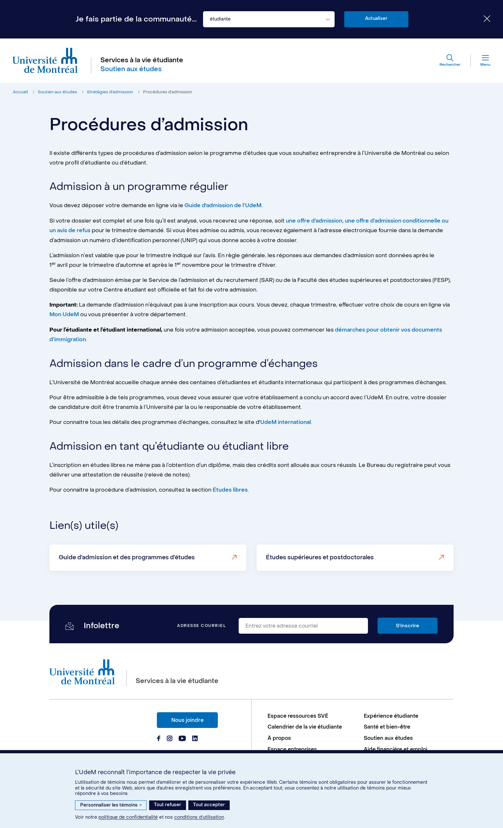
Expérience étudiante (391, 714)
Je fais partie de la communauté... (136, 19)
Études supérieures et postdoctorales (320, 556)
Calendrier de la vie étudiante (305, 725)
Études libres (230, 488)
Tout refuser (167, 805)
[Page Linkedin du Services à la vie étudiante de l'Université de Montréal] (195, 737)
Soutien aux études (57, 92)
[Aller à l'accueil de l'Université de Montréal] (45, 61)
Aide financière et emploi (396, 748)
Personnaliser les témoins (110, 805)
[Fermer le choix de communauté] (482, 19)
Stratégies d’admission (110, 92)
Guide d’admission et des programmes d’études (127, 556)
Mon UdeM (64, 314)
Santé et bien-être (387, 725)
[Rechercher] (449, 61)
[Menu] (480, 61)
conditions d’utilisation (199, 817)
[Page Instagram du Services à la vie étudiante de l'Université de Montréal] (169, 737)
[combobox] (269, 19)
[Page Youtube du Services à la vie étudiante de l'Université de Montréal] (182, 737)
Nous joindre (187, 718)
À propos (279, 737)
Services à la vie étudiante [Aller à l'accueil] (142, 60)
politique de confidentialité (128, 817)
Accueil (20, 92)
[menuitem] (312, 715)
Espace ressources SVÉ (298, 714)
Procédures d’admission (167, 92)
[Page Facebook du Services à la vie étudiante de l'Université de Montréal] (158, 737)
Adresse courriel (201, 624)
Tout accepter (209, 805)
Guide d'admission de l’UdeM (223, 205)
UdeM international (286, 421)
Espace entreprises (293, 748)
